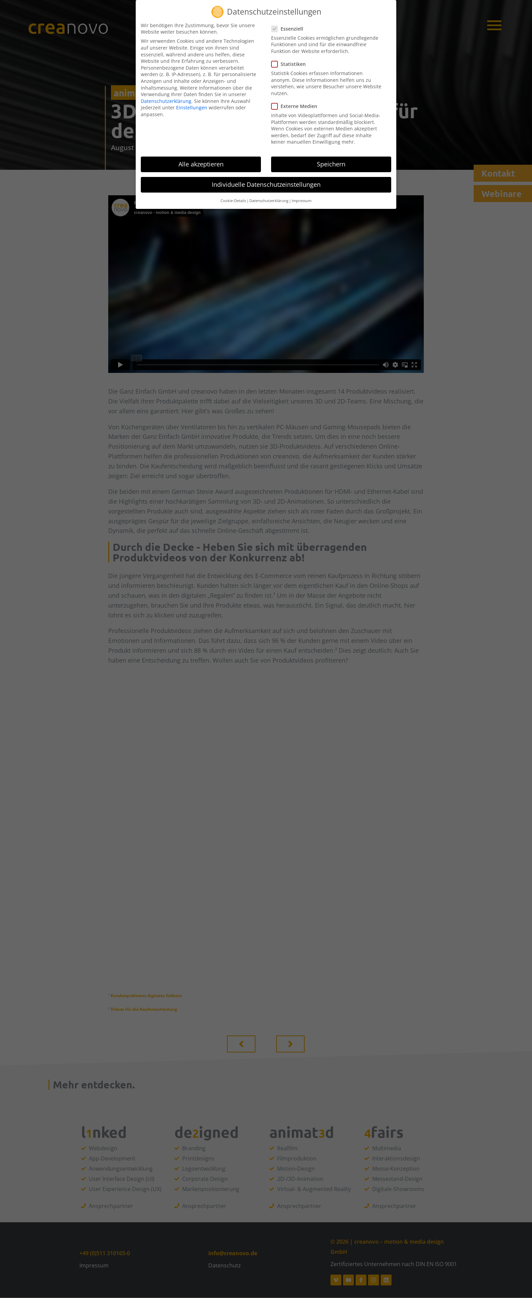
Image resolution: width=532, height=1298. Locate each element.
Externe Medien (296, 106)
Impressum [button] (301, 200)
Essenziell (289, 28)
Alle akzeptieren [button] (201, 164)
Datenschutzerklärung (166, 101)
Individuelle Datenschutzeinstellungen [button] (266, 184)
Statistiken (290, 64)
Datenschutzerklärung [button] (268, 200)
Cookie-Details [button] (233, 200)
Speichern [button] (331, 164)
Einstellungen (191, 107)
